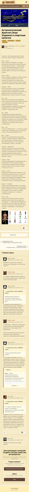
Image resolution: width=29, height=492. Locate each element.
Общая (12, 20)
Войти (14, 479)
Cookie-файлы (14, 488)
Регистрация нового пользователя (14, 468)
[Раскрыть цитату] (5, 291)
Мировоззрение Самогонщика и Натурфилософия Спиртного (14, 17)
